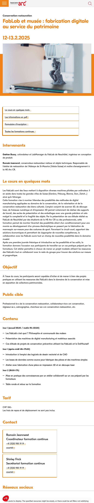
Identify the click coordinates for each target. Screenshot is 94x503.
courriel (9, 448)
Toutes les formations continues (19, 131)
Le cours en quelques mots (17, 110)
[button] (4, 3)
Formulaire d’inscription (16, 124)
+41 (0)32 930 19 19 (15, 443)
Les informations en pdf (16, 117)
